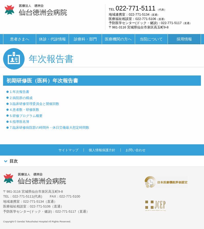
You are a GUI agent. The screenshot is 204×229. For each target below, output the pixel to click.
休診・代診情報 (52, 39)
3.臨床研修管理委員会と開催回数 (34, 104)
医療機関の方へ (118, 39)
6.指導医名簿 (19, 122)
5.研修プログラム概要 (26, 116)
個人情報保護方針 (102, 150)
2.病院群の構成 (21, 98)
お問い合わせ (136, 150)
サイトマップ (68, 150)
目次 (10, 161)
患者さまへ (19, 39)
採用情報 (184, 39)
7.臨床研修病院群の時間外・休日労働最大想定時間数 (49, 127)
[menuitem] (19, 39)
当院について (151, 39)
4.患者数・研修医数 (24, 110)
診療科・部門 (85, 39)
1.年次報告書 (19, 92)
